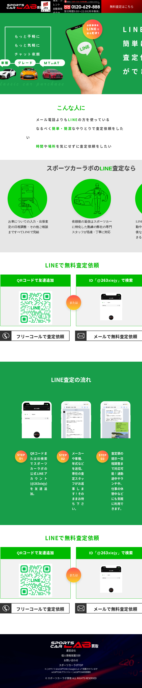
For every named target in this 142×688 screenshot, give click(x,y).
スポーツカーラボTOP (71, 665)
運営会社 (71, 650)
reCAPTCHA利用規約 (82, 672)
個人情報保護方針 (71, 655)
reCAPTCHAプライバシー (61, 672)
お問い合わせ (71, 660)
